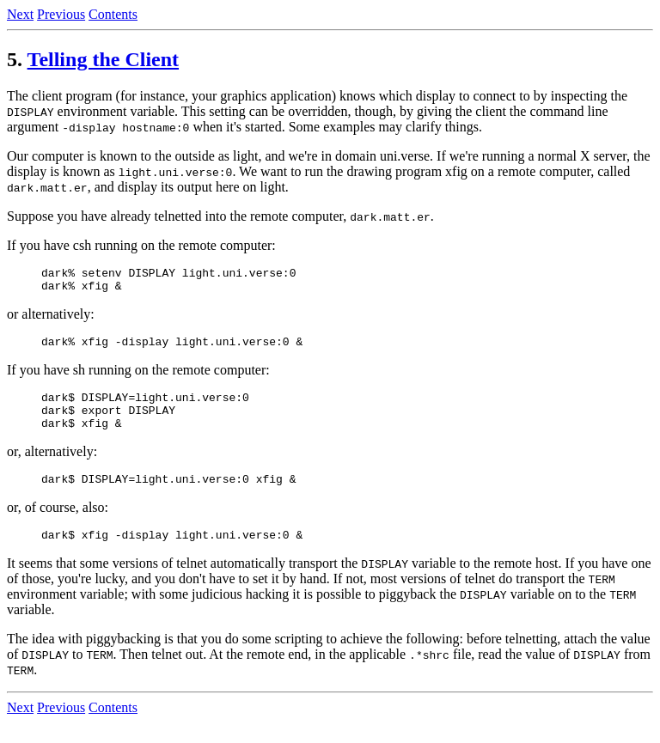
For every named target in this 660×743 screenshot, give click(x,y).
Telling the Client (103, 59)
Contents (113, 14)
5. (14, 59)
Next (20, 14)
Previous (61, 14)
